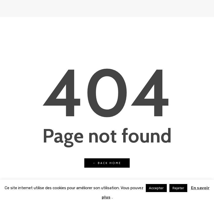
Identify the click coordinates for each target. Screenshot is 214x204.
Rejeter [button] (178, 188)
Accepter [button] (156, 188)
